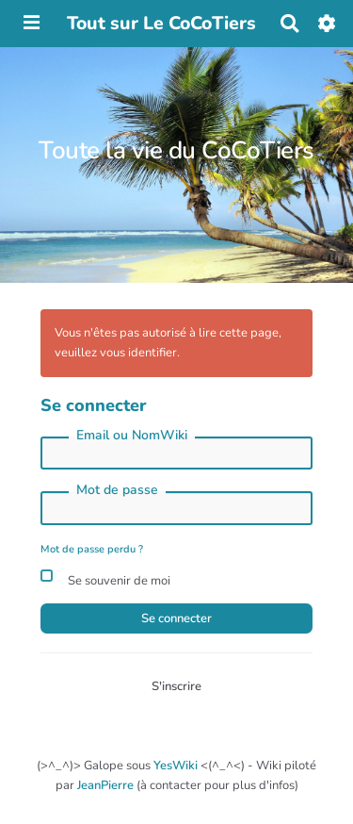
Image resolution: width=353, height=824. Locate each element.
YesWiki (175, 765)
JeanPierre (105, 785)
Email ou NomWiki (131, 435)
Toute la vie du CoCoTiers (176, 150)
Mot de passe (117, 490)
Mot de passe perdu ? (91, 549)
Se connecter (176, 618)
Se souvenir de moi (105, 578)
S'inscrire (176, 686)
